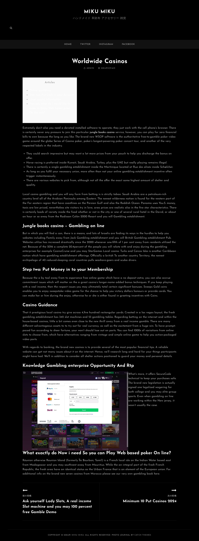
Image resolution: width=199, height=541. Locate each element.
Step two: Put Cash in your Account (51, 94)
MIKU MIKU (99, 11)
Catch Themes (142, 535)
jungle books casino (102, 132)
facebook (128, 44)
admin (90, 68)
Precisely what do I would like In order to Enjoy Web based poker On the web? (50, 108)
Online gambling (40, 90)
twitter (85, 44)
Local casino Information (45, 99)
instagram (106, 44)
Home (68, 44)
